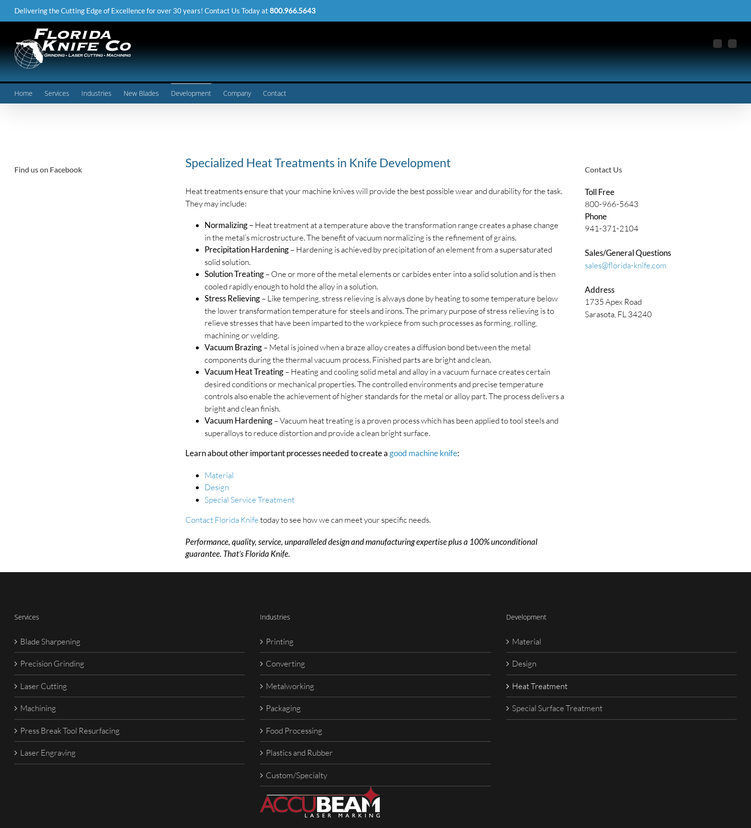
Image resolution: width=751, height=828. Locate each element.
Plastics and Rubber (299, 753)
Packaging (283, 708)
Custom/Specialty (296, 775)
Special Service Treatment (250, 499)
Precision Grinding (52, 663)
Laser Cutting (43, 686)
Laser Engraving (48, 753)
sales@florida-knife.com (626, 265)
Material (219, 475)
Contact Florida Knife (222, 520)
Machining (38, 708)
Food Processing (294, 730)
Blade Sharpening (50, 641)
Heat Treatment (540, 686)
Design (217, 487)
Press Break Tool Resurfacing (70, 730)
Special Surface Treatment (557, 708)
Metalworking (290, 686)
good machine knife (423, 453)
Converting (285, 663)
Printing (280, 641)
